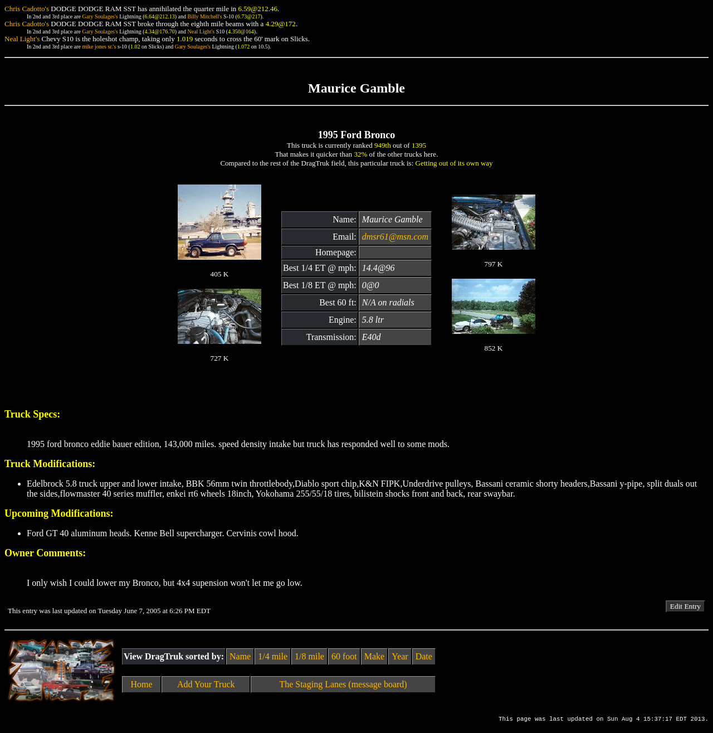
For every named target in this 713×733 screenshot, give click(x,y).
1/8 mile (309, 656)
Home (142, 684)
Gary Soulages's (100, 16)
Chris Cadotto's (26, 8)
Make (374, 656)
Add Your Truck (206, 684)
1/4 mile (272, 656)
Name (240, 656)
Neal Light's (200, 31)
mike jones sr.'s (99, 46)
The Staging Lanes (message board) (343, 684)
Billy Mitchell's (204, 16)
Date (424, 656)
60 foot (344, 656)
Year (400, 656)
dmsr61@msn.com (395, 236)
